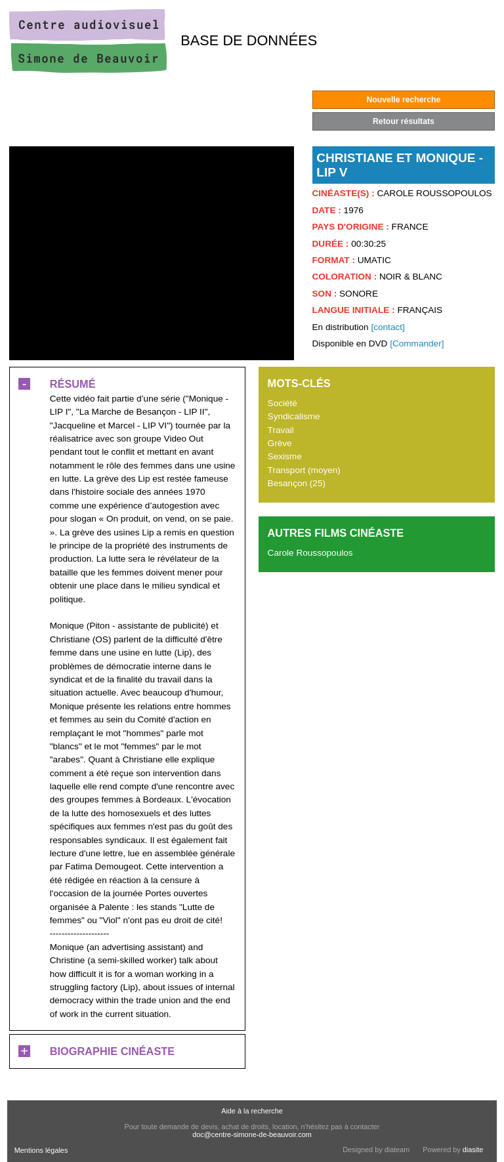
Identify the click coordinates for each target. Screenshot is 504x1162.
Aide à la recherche (252, 1111)
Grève (280, 443)
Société (282, 403)
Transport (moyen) (304, 470)
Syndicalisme (294, 416)
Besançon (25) (297, 483)
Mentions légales (41, 1150)
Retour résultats (403, 121)
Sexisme (285, 456)
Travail (281, 430)
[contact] (387, 327)
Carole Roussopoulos (310, 553)
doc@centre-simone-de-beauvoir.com (252, 1134)
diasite (473, 1149)
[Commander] (417, 343)
